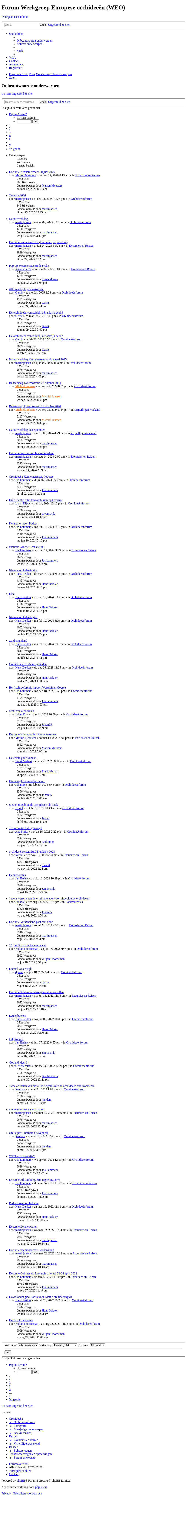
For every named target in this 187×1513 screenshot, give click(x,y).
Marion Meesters (25, 175)
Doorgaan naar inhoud (15, 16)
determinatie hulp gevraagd (25, 828)
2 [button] (10, 128)
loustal (19, 855)
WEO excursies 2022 (22, 1156)
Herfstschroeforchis (21, 1320)
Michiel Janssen (25, 386)
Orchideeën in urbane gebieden (28, 664)
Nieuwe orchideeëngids (23, 570)
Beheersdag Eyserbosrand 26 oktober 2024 (35, 382)
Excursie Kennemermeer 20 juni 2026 (32, 172)
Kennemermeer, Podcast (23, 523)
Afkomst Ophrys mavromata (26, 289)
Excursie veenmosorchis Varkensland (31, 1250)
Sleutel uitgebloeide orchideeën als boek (33, 804)
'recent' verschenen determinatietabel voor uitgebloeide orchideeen (49, 898)
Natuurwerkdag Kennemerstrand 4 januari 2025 (38, 359)
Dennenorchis (17, 875)
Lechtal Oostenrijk (20, 968)
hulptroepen (16, 1039)
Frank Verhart (23, 761)
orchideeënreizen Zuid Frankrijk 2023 (32, 851)
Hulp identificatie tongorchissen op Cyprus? (35, 500)
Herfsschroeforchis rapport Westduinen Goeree (37, 687)
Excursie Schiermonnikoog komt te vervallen (36, 992)
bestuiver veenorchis (21, 711)
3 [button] (10, 131)
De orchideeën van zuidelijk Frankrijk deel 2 (36, 336)
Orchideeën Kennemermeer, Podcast (31, 476)
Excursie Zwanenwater (23, 1226)
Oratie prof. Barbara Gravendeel (28, 1132)
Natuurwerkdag (18, 218)
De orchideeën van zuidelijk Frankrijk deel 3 (36, 312)
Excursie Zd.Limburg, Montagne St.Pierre (34, 1179)
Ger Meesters (23, 1066)
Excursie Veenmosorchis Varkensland (31, 453)
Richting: (91, 1345)
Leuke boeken (17, 1015)
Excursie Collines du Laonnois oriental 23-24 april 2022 (43, 1273)
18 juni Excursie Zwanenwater (27, 945)
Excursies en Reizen (87, 175)
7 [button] (10, 145)
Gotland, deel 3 (18, 1062)
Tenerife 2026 (17, 195)
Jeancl (19, 808)
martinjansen (23, 198)
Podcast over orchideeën (23, 1203)
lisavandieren (23, 269)
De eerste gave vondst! (23, 757)
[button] (18, 114)
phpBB (21, 1480)
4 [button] (10, 135)
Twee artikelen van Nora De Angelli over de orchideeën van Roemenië (51, 1086)
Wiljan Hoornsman (26, 948)
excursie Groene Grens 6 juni (26, 546)
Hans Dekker (23, 573)
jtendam (20, 1089)
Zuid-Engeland (18, 640)
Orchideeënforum (81, 198)
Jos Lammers (23, 480)
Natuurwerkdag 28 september (27, 429)
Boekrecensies (74, 901)
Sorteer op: (58, 1345)
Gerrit (18, 292)
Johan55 (20, 714)
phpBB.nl (41, 1487)
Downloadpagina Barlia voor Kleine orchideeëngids (40, 1296)
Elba (12, 593)
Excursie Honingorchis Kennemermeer (32, 734)
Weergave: (21, 1345)
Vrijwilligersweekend (87, 409)
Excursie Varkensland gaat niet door (31, 921)
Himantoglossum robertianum (27, 781)
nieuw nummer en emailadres (27, 1109)
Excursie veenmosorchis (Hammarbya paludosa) (38, 242)
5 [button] (10, 138)
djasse (19, 972)
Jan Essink (21, 878)
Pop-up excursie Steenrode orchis (29, 265)
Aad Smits (21, 831)
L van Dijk (21, 503)
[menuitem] (34, 40)
